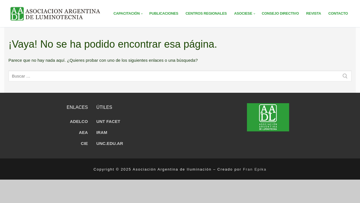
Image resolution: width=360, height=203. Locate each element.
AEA (83, 132)
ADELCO (79, 121)
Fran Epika (254, 169)
